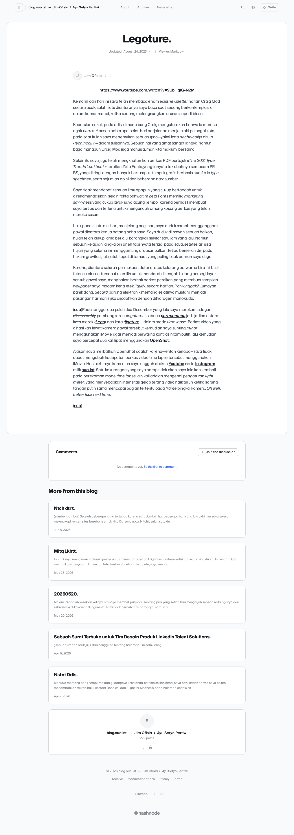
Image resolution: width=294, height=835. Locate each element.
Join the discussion (218, 452)
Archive (143, 7)
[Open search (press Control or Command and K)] (243, 7)
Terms (177, 779)
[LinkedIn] (111, 76)
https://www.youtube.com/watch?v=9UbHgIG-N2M (147, 90)
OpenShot (159, 340)
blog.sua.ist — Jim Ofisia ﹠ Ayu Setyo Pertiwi (63, 7)
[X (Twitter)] (105, 76)
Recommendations (141, 779)
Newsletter (165, 7)
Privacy (163, 779)
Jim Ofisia (93, 76)
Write (269, 7)
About (124, 7)
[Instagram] (143, 747)
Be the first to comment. (160, 467)
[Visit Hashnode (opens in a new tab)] (147, 813)
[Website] (150, 747)
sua (77, 309)
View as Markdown (169, 51)
